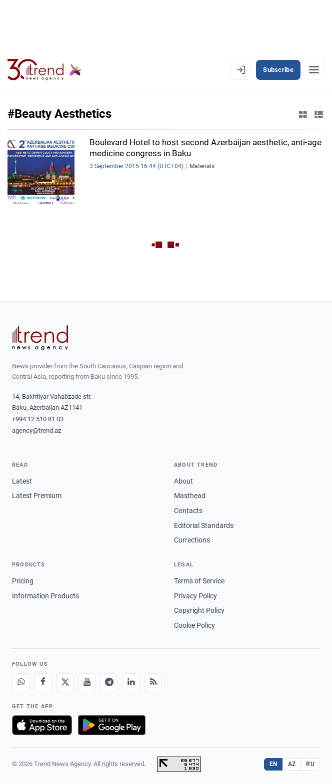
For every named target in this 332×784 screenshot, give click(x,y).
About (183, 481)
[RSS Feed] (153, 682)
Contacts (188, 511)
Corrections (192, 540)
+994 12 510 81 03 (38, 419)
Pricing (23, 581)
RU (310, 764)
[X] (65, 682)
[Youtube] (87, 682)
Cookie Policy (194, 625)
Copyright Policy (199, 610)
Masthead (190, 496)
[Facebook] (43, 682)
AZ (292, 764)
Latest (22, 481)
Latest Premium (37, 496)
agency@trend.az (36, 430)
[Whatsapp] (21, 682)
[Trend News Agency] (40, 337)
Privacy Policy (195, 596)
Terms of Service (199, 581)
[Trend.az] (45, 70)
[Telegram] (109, 682)
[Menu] (314, 70)
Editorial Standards (204, 525)
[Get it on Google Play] (112, 725)
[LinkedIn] (131, 682)
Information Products (45, 596)
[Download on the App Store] (42, 725)
